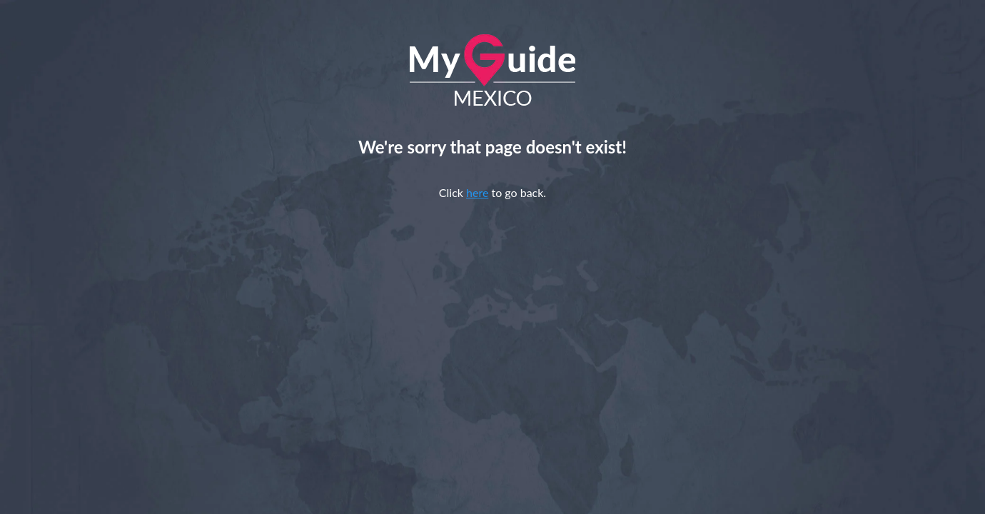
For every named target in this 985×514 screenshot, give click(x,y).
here (477, 192)
